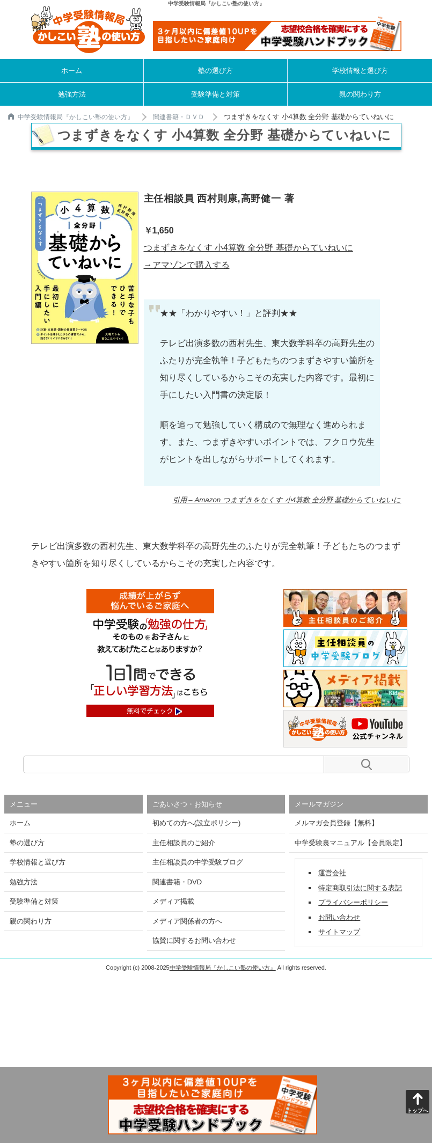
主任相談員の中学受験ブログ (197, 862)
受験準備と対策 (215, 94)
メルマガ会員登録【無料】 (336, 823)
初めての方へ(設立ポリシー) (196, 823)
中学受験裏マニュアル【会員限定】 (350, 843)
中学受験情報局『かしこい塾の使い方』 (71, 117)
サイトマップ (339, 932)
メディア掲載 (173, 901)
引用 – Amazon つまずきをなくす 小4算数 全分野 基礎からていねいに (287, 500)
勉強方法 (72, 94)
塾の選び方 (215, 71)
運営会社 (332, 873)
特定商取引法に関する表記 (360, 888)
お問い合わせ (339, 917)
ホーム (71, 71)
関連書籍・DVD (177, 882)
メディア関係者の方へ (187, 921)
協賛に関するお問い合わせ (194, 940)
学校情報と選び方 (360, 71)
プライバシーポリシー (353, 902)
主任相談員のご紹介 (183, 843)
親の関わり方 (360, 94)
